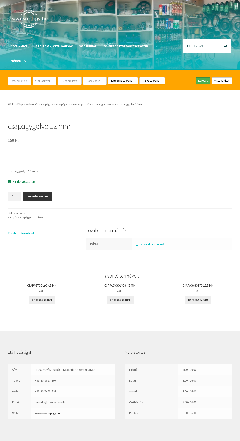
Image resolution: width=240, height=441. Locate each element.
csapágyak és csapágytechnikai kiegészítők (66, 104)
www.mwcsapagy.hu (47, 413)
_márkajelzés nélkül (150, 244)
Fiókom (16, 61)
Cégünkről (19, 46)
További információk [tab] (21, 233)
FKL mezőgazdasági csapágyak (125, 46)
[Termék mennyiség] (14, 196)
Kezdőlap (17, 104)
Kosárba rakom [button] (42, 300)
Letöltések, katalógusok (53, 46)
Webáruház (88, 46)
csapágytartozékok (105, 104)
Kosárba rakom (37, 196)
